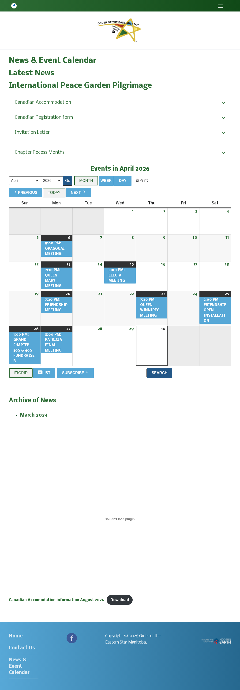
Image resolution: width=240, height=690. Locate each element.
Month (86, 181)
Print (141, 181)
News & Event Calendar (19, 666)
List (45, 373)
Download (119, 600)
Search (162, 372)
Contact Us (22, 648)
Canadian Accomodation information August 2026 (56, 600)
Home (16, 636)
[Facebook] (14, 5)
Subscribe (75, 372)
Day (122, 181)
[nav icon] (220, 6)
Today (54, 193)
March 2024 (34, 415)
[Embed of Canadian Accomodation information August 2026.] (120, 518)
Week (106, 181)
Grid (21, 373)
